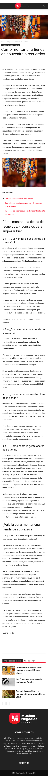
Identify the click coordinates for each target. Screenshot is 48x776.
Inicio (3, 41)
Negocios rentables (13, 41)
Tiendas (25, 41)
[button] (4, 6)
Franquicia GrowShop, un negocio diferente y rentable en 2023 (30, 694)
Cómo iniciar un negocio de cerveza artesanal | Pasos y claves (28, 670)
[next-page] (7, 703)
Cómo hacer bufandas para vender (19, 198)
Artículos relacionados (12, 661)
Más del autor (29, 661)
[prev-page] (4, 703)
